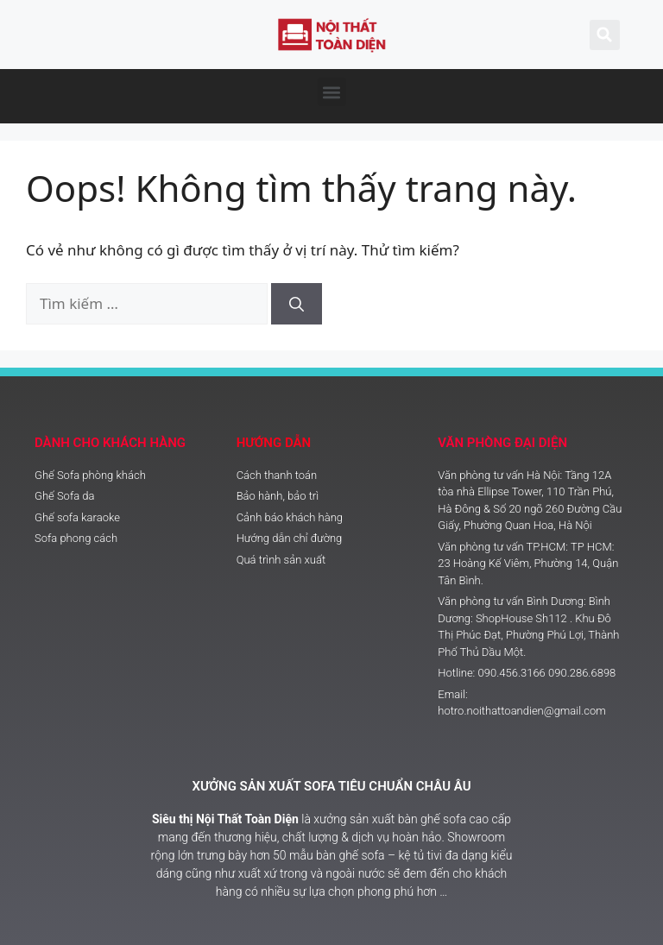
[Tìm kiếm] (296, 303)
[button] (332, 92)
